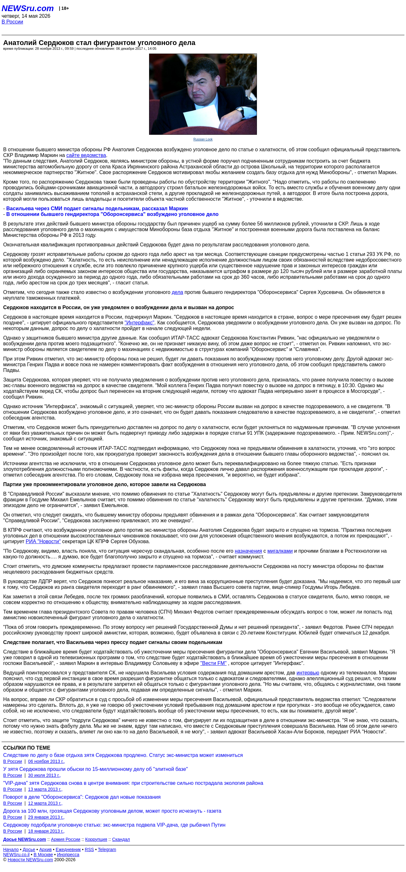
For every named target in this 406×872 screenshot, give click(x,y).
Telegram (107, 849)
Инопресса (68, 854)
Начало (11, 849)
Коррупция (96, 839)
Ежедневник (68, 849)
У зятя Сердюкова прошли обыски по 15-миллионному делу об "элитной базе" (95, 769)
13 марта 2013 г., (45, 789)
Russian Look (203, 139)
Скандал (121, 839)
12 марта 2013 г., (45, 803)
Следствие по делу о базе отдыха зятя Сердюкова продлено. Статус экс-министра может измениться (123, 755)
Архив (45, 849)
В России (12, 21)
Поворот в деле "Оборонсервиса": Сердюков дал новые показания (81, 797)
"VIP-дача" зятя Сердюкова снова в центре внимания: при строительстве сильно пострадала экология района (133, 783)
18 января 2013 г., (46, 831)
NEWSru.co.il (16, 854)
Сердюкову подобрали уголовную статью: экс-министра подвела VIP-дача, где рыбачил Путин (114, 825)
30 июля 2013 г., (44, 775)
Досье (29, 849)
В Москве (43, 854)
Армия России (65, 839)
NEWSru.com (28, 8)
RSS (89, 849)
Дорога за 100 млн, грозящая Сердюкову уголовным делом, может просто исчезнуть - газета (112, 811)
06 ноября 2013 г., (46, 761)
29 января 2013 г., (46, 817)
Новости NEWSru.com (30, 859)
